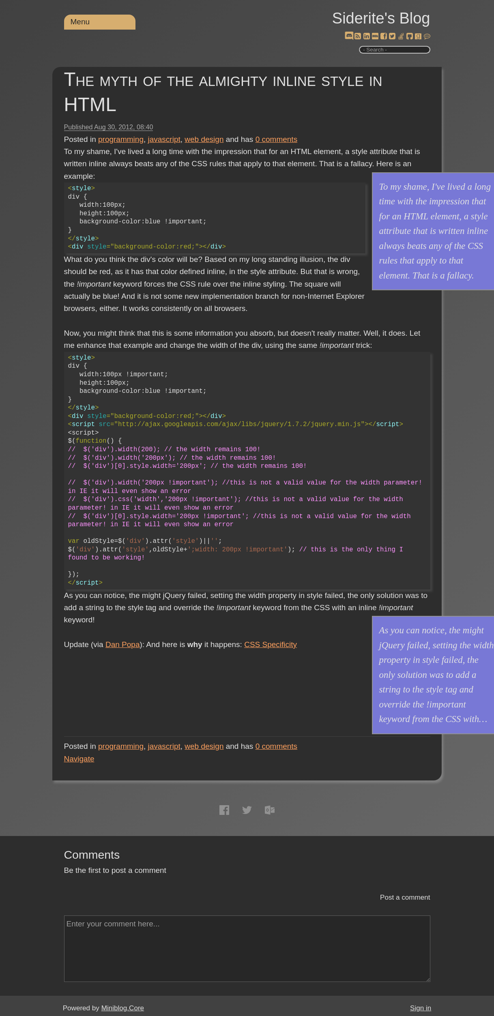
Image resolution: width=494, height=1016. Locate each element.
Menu (80, 21)
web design (204, 139)
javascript (164, 139)
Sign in (420, 1008)
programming (121, 139)
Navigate (79, 758)
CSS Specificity (270, 644)
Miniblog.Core (122, 1008)
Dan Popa (122, 644)
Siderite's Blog (381, 18)
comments (277, 139)
